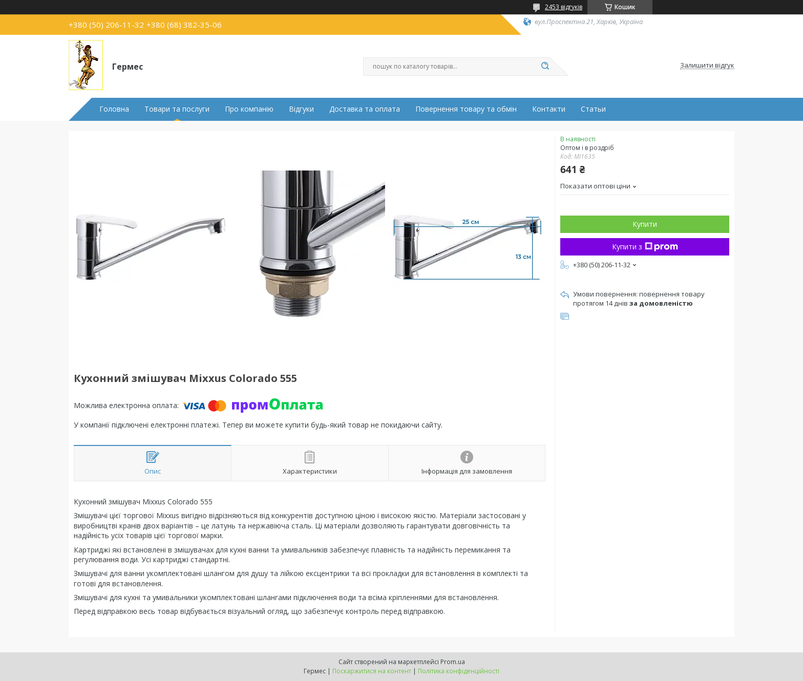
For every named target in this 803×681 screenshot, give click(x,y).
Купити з (645, 246)
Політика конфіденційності (458, 671)
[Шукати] (545, 66)
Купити (644, 224)
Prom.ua (452, 661)
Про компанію (249, 109)
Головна (114, 109)
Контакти (548, 109)
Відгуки (301, 109)
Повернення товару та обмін (466, 109)
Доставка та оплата (364, 109)
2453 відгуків (563, 7)
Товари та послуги (176, 109)
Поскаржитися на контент (371, 671)
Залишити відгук (707, 65)
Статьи (593, 109)
